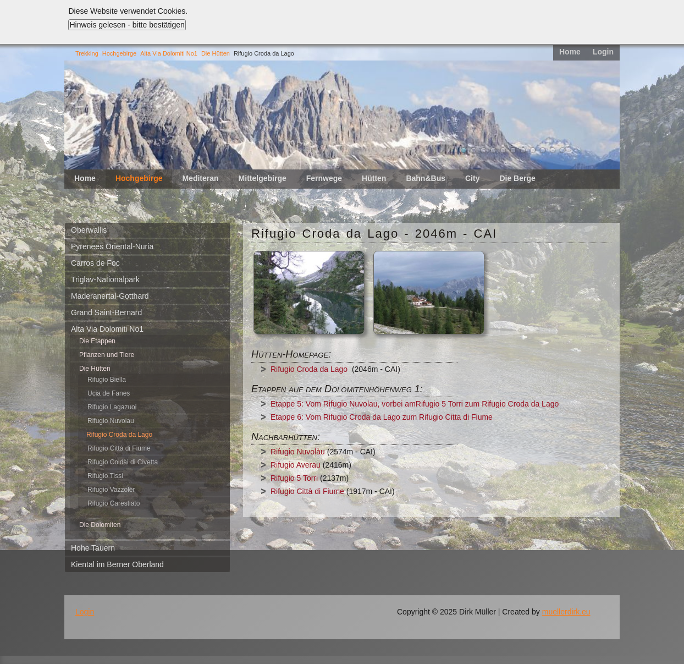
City (472, 178)
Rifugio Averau (296, 464)
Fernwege (324, 178)
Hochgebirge (119, 53)
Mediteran (200, 178)
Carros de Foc (95, 263)
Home (570, 51)
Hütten (374, 178)
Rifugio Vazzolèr (111, 489)
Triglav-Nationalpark (105, 279)
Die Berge (517, 178)
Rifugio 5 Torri (294, 478)
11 (562, 150)
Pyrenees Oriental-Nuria (112, 246)
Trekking (86, 53)
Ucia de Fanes (108, 393)
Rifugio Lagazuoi (111, 407)
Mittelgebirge (262, 178)
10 (552, 150)
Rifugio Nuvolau (110, 421)
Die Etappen (97, 341)
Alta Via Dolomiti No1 (168, 53)
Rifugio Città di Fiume (119, 448)
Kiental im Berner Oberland (117, 564)
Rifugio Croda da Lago (309, 369)
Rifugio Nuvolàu (298, 451)
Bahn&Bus (425, 178)
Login (603, 51)
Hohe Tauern (93, 548)
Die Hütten (215, 53)
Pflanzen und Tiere (106, 355)
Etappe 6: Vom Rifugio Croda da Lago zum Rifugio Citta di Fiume (382, 417)
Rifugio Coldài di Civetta (122, 462)
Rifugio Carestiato (113, 503)
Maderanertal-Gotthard (110, 296)
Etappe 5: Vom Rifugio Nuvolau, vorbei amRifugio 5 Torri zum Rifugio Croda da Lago (415, 403)
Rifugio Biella (106, 379)
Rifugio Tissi (105, 476)
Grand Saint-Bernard (106, 312)
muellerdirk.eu (566, 611)
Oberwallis (89, 230)
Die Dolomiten (99, 525)
